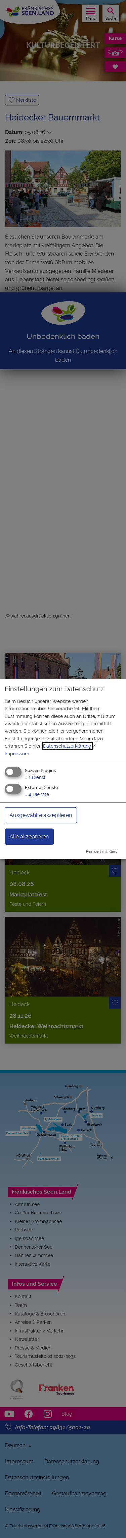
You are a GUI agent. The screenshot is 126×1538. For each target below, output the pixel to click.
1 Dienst (35, 777)
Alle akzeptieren (29, 836)
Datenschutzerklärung (67, 746)
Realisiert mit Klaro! (102, 851)
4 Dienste (37, 794)
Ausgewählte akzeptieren (40, 815)
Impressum (17, 753)
